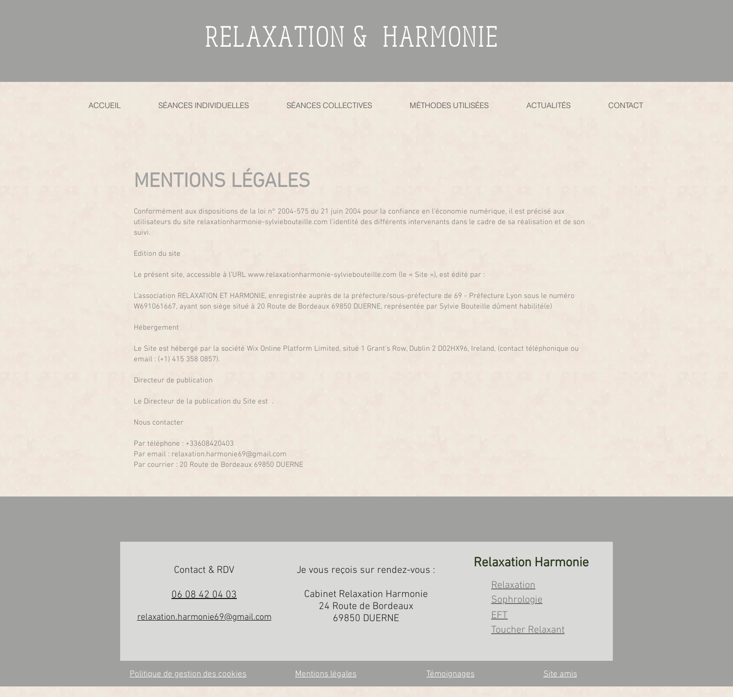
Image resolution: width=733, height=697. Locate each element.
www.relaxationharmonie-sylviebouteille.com (322, 274)
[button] (449, 105)
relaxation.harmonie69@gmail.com (229, 454)
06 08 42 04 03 (204, 595)
